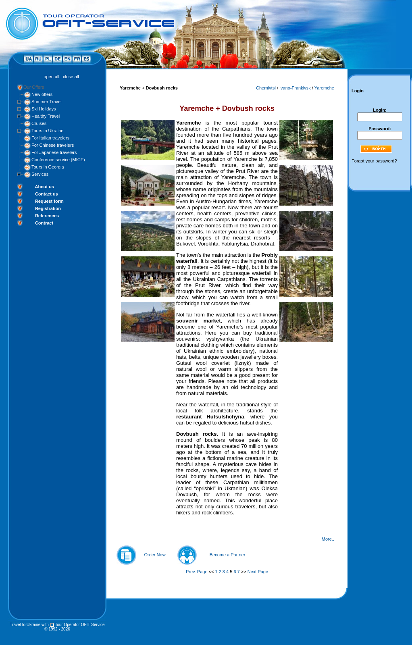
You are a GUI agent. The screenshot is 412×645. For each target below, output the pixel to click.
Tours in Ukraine (47, 130)
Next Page (258, 571)
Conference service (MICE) (58, 159)
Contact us (46, 193)
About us (44, 186)
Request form (49, 201)
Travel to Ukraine (25, 624)
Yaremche (324, 87)
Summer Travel (46, 101)
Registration (48, 208)
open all (51, 76)
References (47, 215)
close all (71, 76)
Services (39, 174)
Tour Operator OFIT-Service (79, 624)
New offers (41, 94)
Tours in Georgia (47, 166)
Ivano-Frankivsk (295, 87)
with (45, 624)
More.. (328, 539)
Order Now (154, 554)
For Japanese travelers (54, 152)
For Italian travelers (50, 137)
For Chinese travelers (52, 145)
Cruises (38, 123)
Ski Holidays (43, 108)
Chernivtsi (266, 87)
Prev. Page (197, 571)
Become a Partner (228, 554)
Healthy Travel (45, 116)
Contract (44, 223)
